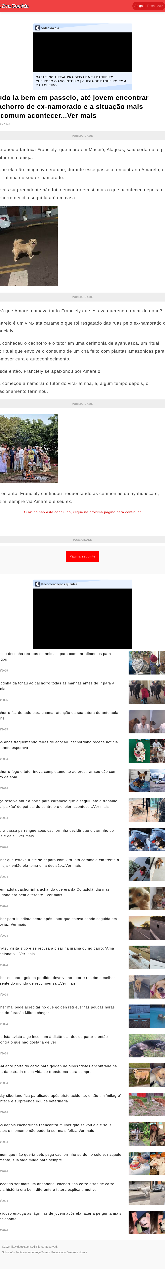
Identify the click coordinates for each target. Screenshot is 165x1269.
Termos (46, 1252)
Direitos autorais (77, 1252)
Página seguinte (83, 556)
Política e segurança (28, 1252)
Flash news (155, 6)
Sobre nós (8, 1252)
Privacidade (58, 1252)
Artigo (138, 6)
